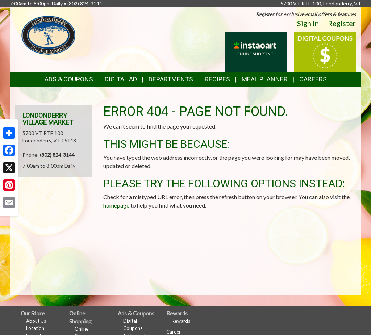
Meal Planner (265, 79)
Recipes (217, 79)
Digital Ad (121, 79)
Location (35, 328)
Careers (313, 79)
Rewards (181, 321)
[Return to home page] (48, 35)
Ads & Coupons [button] (69, 79)
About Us (36, 321)
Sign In (308, 23)
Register (342, 23)
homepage (116, 205)
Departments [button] (171, 79)
